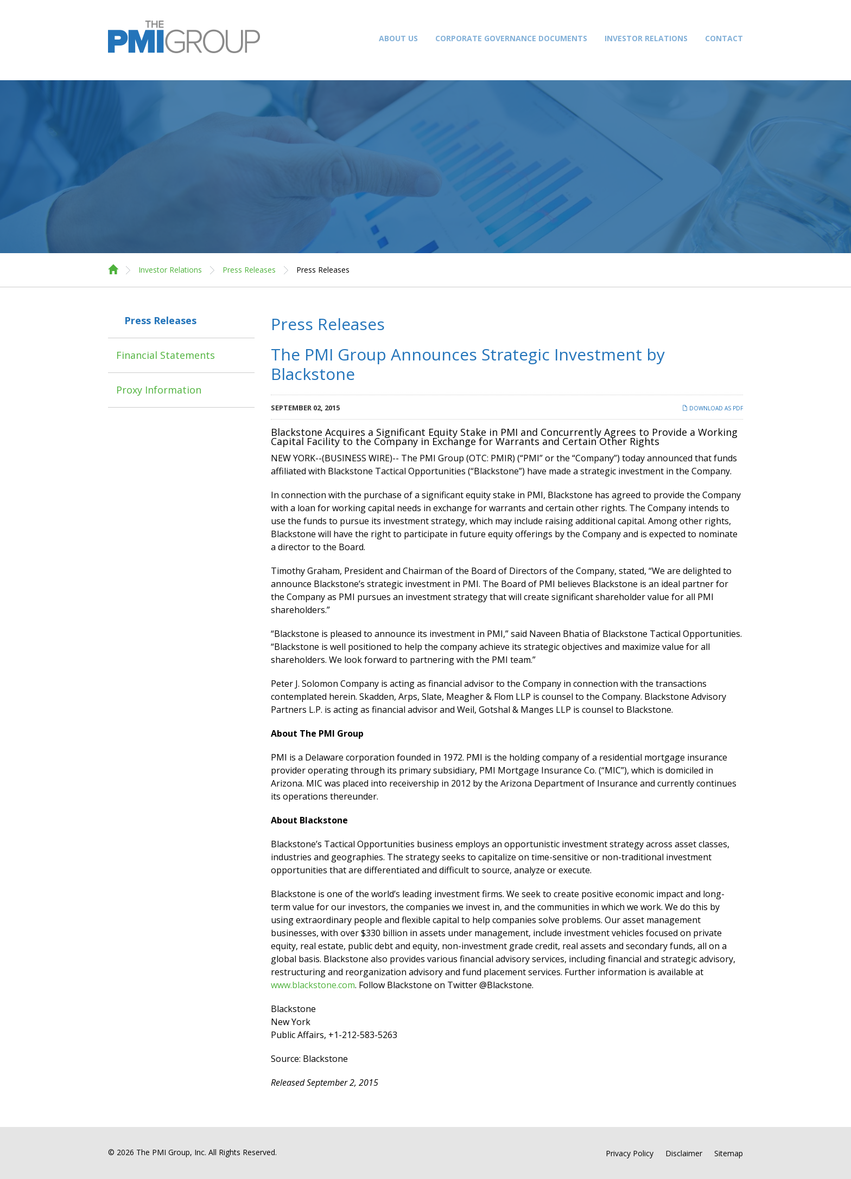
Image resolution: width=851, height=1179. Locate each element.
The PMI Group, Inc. (171, 1152)
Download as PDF (712, 408)
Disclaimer (683, 1153)
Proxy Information (158, 389)
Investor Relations (646, 38)
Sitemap (728, 1153)
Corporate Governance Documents (511, 38)
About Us (398, 38)
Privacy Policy (629, 1153)
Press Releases (249, 270)
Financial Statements (165, 355)
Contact (724, 38)
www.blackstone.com (313, 985)
